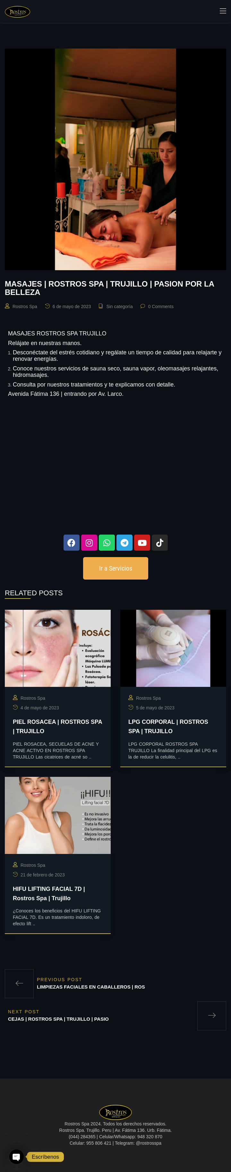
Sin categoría (119, 306)
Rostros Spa (25, 306)
